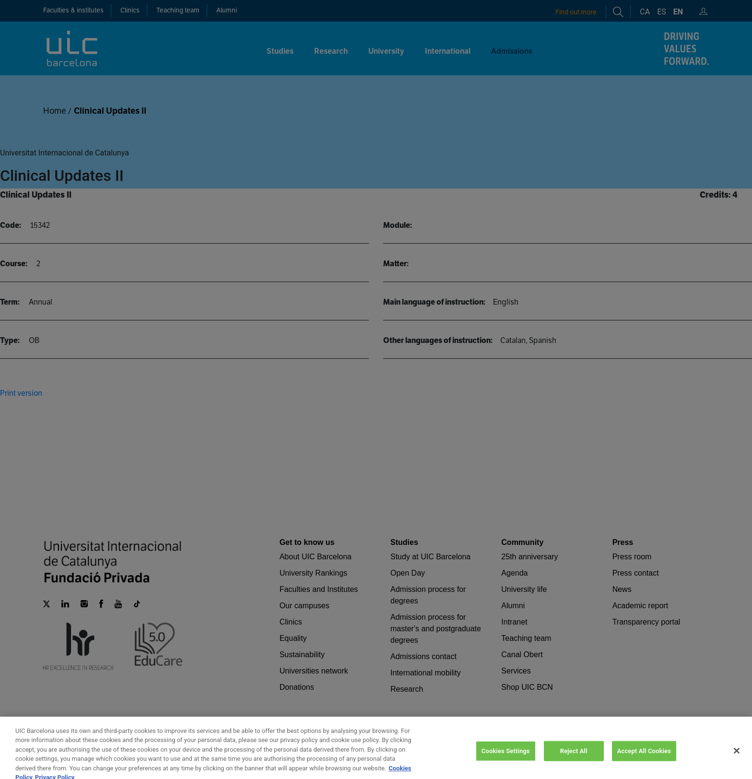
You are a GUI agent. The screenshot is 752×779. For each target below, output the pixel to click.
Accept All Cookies (644, 762)
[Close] (736, 762)
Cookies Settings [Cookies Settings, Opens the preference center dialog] (506, 762)
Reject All (574, 762)
